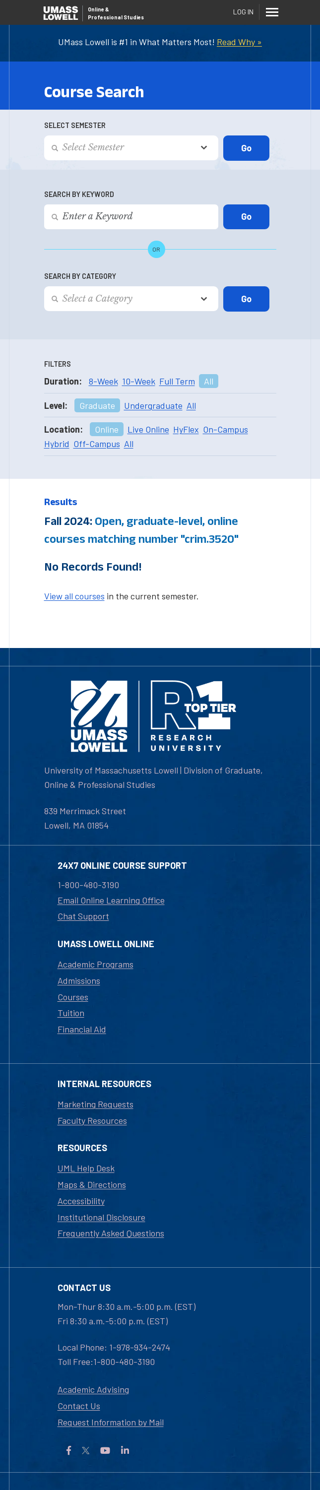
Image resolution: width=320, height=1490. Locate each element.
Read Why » (239, 41)
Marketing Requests (95, 1104)
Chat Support (83, 915)
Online (107, 429)
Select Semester (75, 125)
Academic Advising (93, 1389)
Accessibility (81, 1200)
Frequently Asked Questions (111, 1233)
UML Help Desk (86, 1168)
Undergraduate (153, 405)
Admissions (79, 980)
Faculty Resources (92, 1120)
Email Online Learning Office (111, 900)
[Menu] (272, 12)
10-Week (138, 381)
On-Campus (225, 429)
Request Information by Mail (111, 1422)
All (208, 381)
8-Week (103, 381)
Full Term (177, 381)
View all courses (74, 595)
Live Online (148, 429)
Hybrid (56, 443)
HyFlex (186, 429)
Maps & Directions (92, 1184)
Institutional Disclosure (101, 1217)
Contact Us (79, 1405)
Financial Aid (82, 1029)
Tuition (71, 1012)
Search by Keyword (79, 194)
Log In (243, 11)
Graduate (97, 405)
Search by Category (80, 276)
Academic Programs (95, 964)
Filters (57, 364)
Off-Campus (96, 443)
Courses (73, 996)
